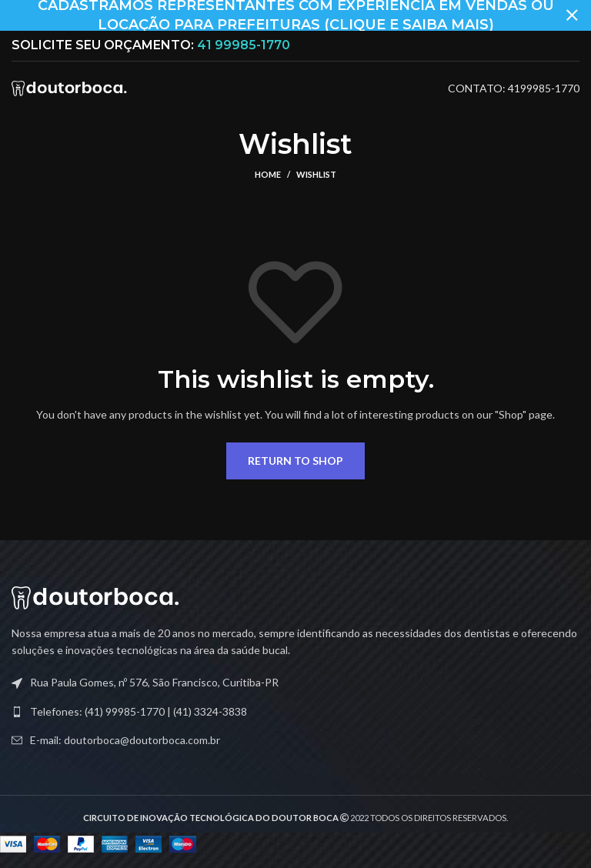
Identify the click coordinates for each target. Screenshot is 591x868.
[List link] (295, 711)
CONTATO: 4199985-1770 (513, 88)
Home (268, 174)
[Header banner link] (272, 15)
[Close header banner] (572, 15)
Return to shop (295, 460)
